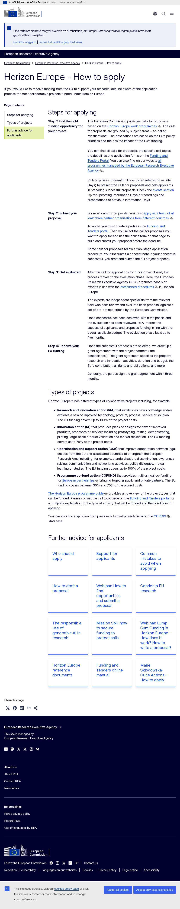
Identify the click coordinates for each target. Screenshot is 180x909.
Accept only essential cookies (154, 889)
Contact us (91, 863)
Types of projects (19, 122)
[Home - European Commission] (25, 12)
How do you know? (73, 2)
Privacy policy (108, 870)
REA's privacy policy (17, 813)
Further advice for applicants (20, 133)
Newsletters (11, 788)
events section (163, 190)
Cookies (87, 870)
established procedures (137, 287)
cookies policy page (66, 888)
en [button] (155, 14)
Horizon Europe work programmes (132, 126)
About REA (11, 774)
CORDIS (160, 516)
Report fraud (12, 820)
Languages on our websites (59, 870)
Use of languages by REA (20, 827)
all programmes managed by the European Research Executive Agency (131, 165)
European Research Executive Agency (57, 62)
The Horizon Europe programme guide (76, 493)
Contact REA (12, 781)
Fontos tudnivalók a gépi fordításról (60, 42)
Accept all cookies (118, 889)
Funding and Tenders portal (149, 498)
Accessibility (151, 870)
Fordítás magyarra (24, 42)
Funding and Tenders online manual (109, 670)
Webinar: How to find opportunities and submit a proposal (111, 596)
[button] (8, 708)
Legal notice (130, 870)
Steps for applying (20, 115)
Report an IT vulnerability (20, 870)
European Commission (17, 62)
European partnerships (78, 480)
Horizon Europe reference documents (66, 670)
